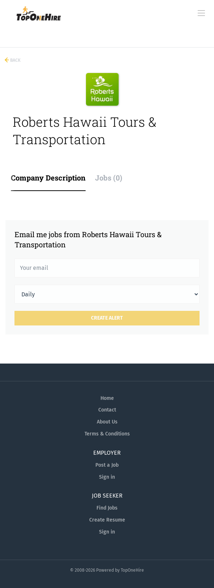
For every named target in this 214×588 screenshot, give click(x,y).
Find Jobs (107, 508)
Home (107, 398)
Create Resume (107, 520)
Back (15, 60)
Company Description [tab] (48, 177)
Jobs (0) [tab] (108, 177)
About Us (107, 422)
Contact (107, 410)
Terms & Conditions (107, 434)
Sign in (107, 477)
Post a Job (107, 465)
